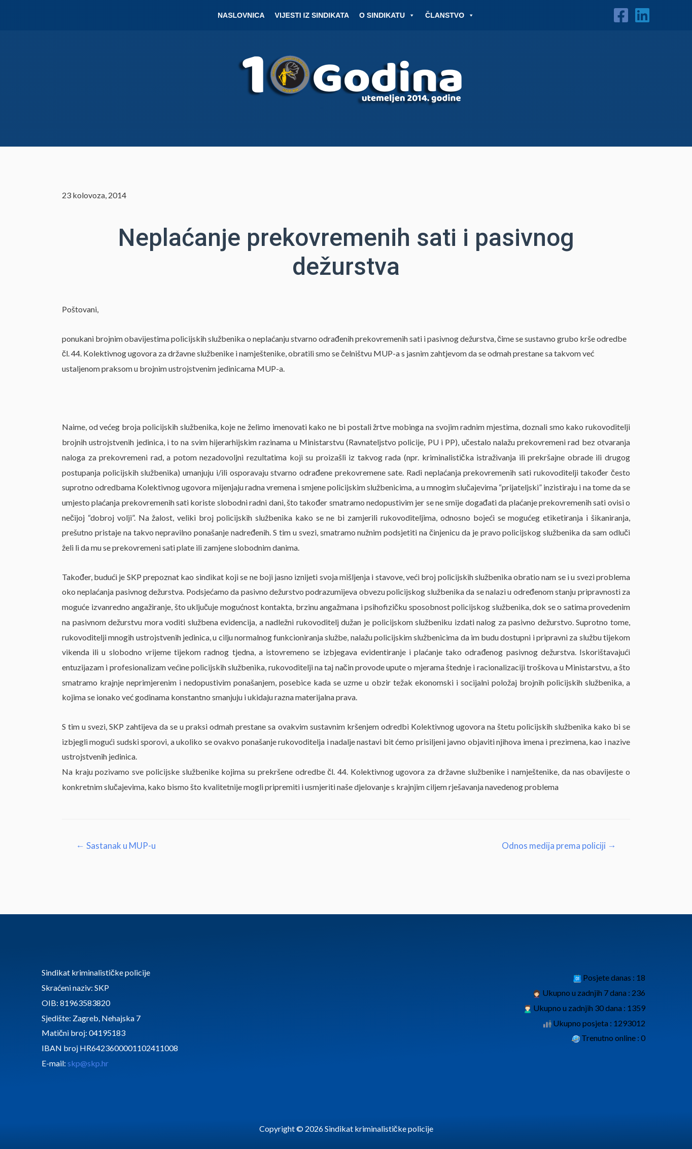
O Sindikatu (387, 15)
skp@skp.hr (88, 1063)
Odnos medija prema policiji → (559, 845)
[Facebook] (621, 15)
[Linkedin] (642, 15)
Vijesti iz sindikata (312, 15)
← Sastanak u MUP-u (116, 845)
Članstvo (449, 15)
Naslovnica (241, 15)
